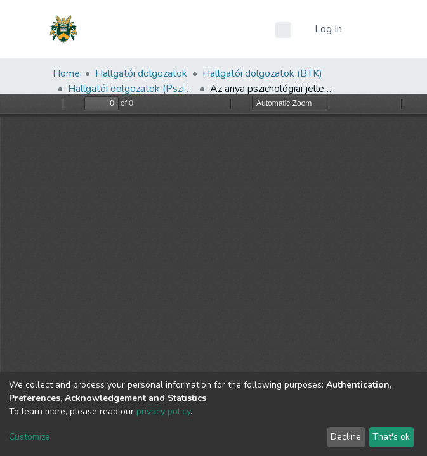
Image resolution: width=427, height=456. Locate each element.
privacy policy (163, 411)
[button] (301, 29)
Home (66, 73)
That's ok (391, 437)
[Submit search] (283, 29)
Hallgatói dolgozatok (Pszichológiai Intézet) (131, 89)
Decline (346, 437)
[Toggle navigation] (367, 29)
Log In (330, 29)
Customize (29, 437)
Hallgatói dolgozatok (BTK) (262, 73)
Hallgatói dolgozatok (141, 73)
